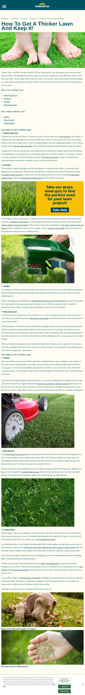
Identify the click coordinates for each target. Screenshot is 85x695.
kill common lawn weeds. (46, 539)
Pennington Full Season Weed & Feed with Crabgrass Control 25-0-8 (49, 547)
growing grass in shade (56, 228)
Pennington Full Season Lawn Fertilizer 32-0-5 (49, 301)
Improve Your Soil (10, 95)
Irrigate (6, 117)
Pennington (4, 18)
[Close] (83, 685)
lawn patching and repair (20, 570)
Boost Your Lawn (10, 105)
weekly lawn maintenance (49, 563)
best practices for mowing (15, 454)
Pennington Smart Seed (19, 222)
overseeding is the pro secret (11, 175)
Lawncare (24, 18)
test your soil (65, 136)
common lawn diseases (30, 472)
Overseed (7, 98)
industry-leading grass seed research (14, 225)
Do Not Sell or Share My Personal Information (64, 680)
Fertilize (7, 102)
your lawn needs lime (50, 157)
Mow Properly (9, 120)
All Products (15, 18)
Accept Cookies (64, 691)
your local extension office (22, 146)
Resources (33, 18)
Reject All (64, 686)
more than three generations (30, 578)
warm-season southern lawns (31, 178)
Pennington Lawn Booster (39, 318)
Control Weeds (9, 123)
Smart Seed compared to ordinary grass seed (53, 384)
